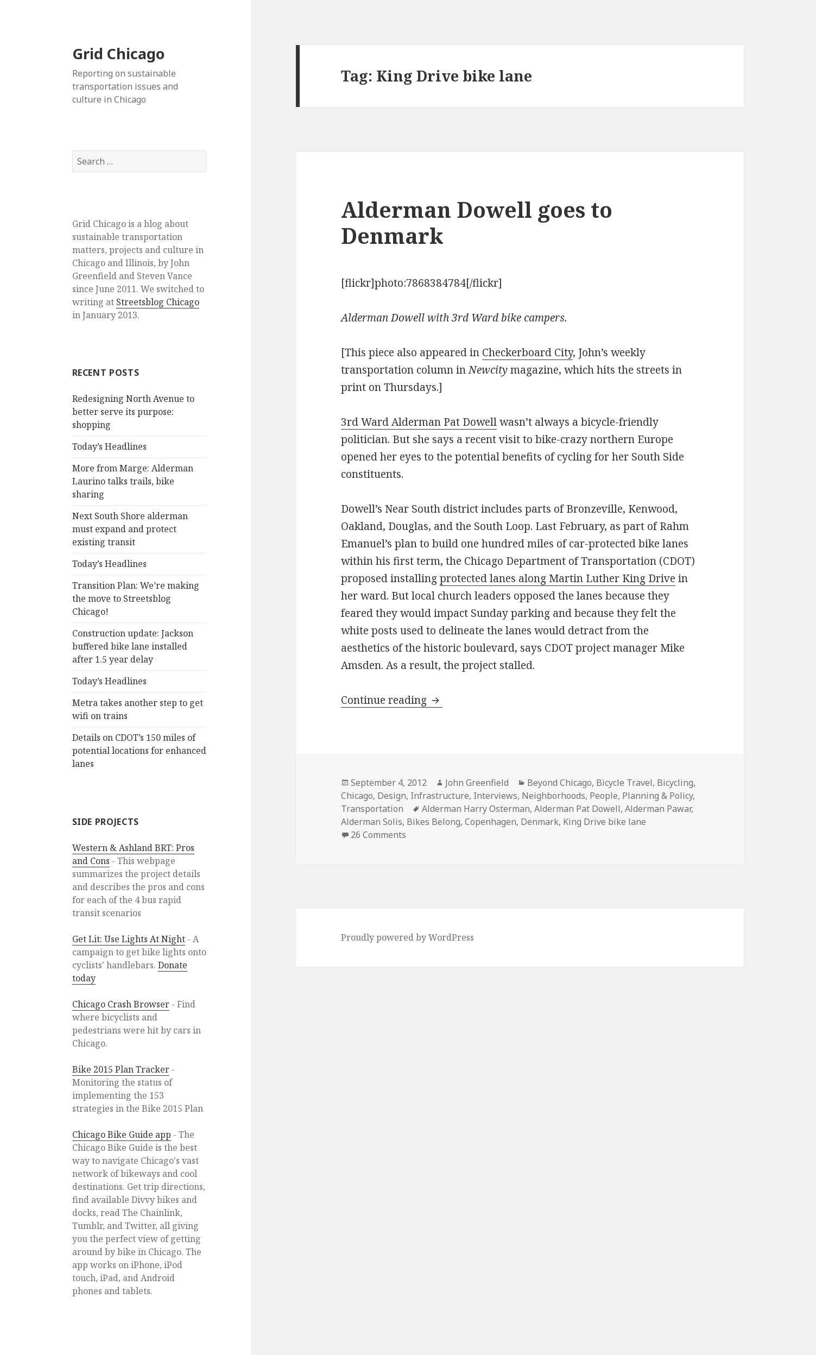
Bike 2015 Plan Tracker (120, 1069)
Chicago (357, 796)
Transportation (372, 809)
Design (391, 796)
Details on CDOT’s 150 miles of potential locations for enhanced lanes (139, 751)
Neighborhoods (553, 796)
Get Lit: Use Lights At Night (128, 939)
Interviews (495, 796)
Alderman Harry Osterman (476, 809)
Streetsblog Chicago (157, 302)
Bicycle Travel (624, 783)
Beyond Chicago (559, 783)
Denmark (540, 822)
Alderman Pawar (658, 809)
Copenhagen (490, 822)
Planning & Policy (657, 796)
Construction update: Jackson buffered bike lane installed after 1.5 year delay (132, 646)
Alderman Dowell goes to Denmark (476, 222)
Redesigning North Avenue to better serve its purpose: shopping (133, 412)
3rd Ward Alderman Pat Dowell (419, 422)
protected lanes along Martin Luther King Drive (557, 578)
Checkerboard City (527, 352)
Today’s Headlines (109, 446)
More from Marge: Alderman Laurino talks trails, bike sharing (132, 481)
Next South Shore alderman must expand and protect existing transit (130, 529)
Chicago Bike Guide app (121, 1134)
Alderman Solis (371, 822)
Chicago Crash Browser (120, 1004)
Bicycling (675, 783)
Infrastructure (439, 796)
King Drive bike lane (604, 822)
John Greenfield (477, 783)
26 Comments (378, 835)
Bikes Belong (433, 822)
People (604, 796)
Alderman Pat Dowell (577, 809)
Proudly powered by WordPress (407, 937)
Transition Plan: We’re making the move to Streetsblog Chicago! (135, 598)
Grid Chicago (118, 53)
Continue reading (391, 700)
